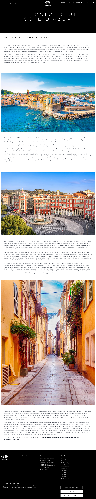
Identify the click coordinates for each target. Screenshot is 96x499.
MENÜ (4, 3)
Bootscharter (64, 461)
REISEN (17, 38)
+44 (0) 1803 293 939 (74, 2)
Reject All (72, 491)
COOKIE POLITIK (45, 467)
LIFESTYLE (7, 38)
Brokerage (64, 459)
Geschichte (64, 476)
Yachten (13, 3)
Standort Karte (25, 459)
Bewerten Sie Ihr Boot (67, 478)
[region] (48, 491)
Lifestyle (63, 474)
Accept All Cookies (71, 495)
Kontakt (63, 2)
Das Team (64, 472)
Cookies (23, 463)
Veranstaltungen (65, 466)
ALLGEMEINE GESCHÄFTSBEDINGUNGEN (48, 464)
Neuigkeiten (64, 465)
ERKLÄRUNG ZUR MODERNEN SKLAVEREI (47, 461)
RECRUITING (43, 469)
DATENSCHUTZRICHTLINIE (47, 459)
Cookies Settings (71, 487)
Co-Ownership (65, 463)
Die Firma (64, 470)
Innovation (64, 468)
